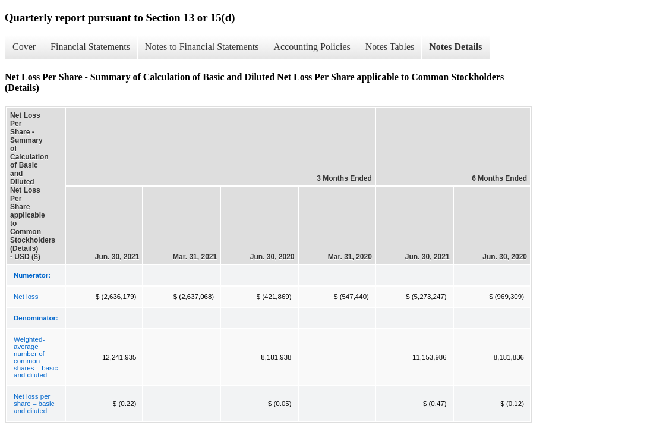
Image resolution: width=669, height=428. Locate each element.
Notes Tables (390, 47)
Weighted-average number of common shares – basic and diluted (36, 357)
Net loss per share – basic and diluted (34, 403)
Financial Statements (90, 47)
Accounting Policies (311, 47)
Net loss (26, 296)
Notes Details (455, 47)
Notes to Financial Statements (202, 47)
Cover (24, 47)
